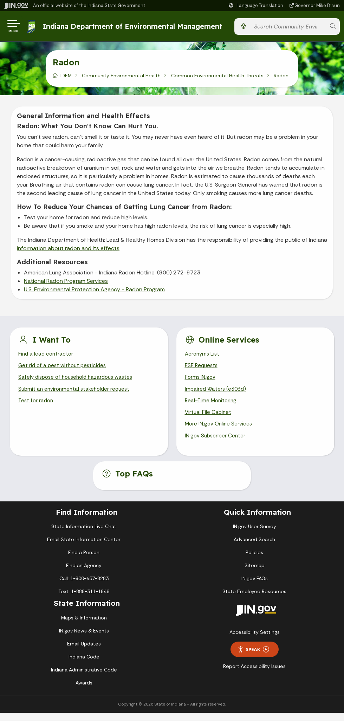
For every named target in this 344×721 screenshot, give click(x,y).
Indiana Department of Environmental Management (134, 27)
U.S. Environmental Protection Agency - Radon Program (94, 292)
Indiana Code (84, 665)
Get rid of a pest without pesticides (64, 369)
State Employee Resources (254, 600)
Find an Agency (84, 574)
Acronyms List (203, 357)
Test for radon (36, 406)
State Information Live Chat (83, 535)
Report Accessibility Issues (254, 674)
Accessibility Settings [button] (254, 640)
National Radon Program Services (66, 283)
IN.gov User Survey (254, 535)
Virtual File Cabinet (209, 419)
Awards (84, 691)
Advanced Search (254, 548)
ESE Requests (202, 369)
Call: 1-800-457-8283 (84, 587)
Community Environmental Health (121, 78)
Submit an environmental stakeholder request (76, 394)
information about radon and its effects (68, 251)
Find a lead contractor (46, 357)
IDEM (66, 78)
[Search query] (288, 28)
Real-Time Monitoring (212, 406)
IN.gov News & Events (84, 639)
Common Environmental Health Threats (217, 78)
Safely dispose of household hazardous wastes (79, 381)
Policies (254, 561)
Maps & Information (84, 626)
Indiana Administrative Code (84, 678)
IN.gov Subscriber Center (216, 443)
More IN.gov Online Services (219, 431)
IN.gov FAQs (254, 587)
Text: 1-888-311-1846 (83, 600)
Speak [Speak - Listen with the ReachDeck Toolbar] (253, 657)
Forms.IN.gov (200, 381)
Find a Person (83, 561)
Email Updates (84, 652)
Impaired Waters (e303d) (217, 394)
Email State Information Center (84, 548)
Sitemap (255, 574)
